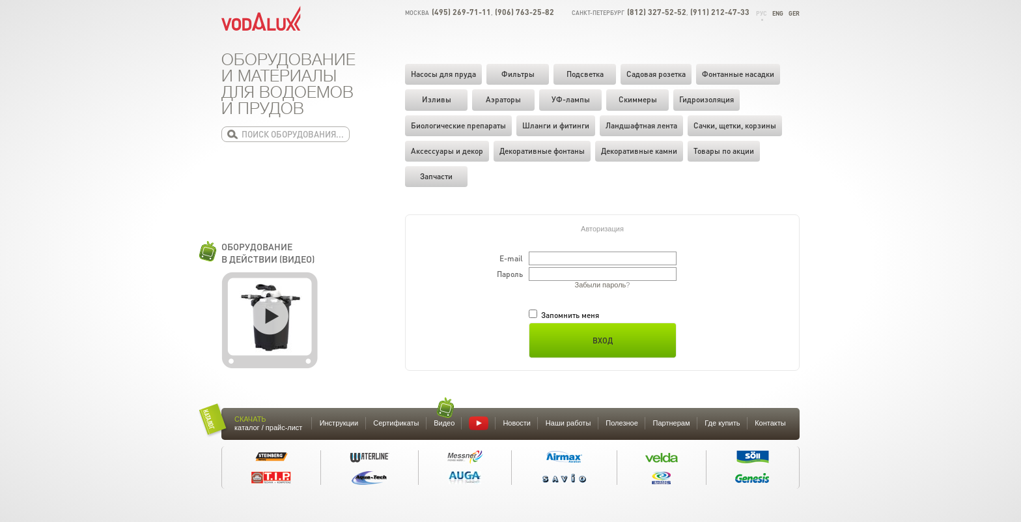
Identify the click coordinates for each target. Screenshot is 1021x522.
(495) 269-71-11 (461, 12)
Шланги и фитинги (555, 125)
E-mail (511, 258)
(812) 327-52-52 (656, 12)
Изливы (436, 99)
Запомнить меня (564, 315)
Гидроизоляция (706, 99)
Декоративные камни (639, 151)
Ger (794, 13)
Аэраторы (503, 99)
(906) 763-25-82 (524, 12)
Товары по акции (723, 151)
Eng (777, 13)
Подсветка (585, 74)
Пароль (510, 274)
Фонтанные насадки (738, 74)
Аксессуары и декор (447, 151)
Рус (761, 13)
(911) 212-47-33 (719, 12)
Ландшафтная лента (641, 125)
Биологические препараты (458, 125)
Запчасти (436, 176)
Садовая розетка (656, 74)
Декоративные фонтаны (542, 151)
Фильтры (518, 74)
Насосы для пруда (443, 74)
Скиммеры (638, 99)
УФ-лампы (571, 99)
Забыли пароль (600, 285)
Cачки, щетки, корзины (734, 125)
